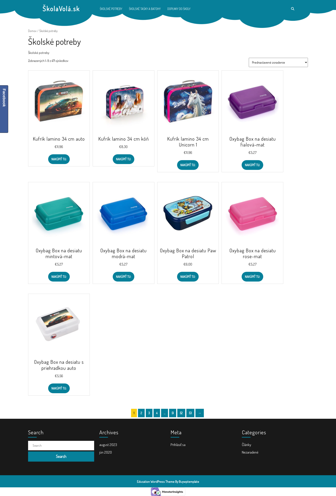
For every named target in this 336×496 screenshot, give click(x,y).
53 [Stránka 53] (190, 413)
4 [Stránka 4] (156, 413)
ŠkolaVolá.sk (61, 9)
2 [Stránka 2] (141, 413)
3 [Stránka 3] (149, 413)
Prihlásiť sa (178, 444)
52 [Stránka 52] (181, 413)
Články (246, 444)
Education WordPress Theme (155, 482)
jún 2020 (105, 452)
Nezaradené (250, 452)
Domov (32, 31)
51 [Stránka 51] (173, 413)
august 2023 (108, 444)
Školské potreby (111, 9)
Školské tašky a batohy (145, 9)
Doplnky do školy (178, 9)
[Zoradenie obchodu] (278, 62)
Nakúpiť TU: (59, 159)
